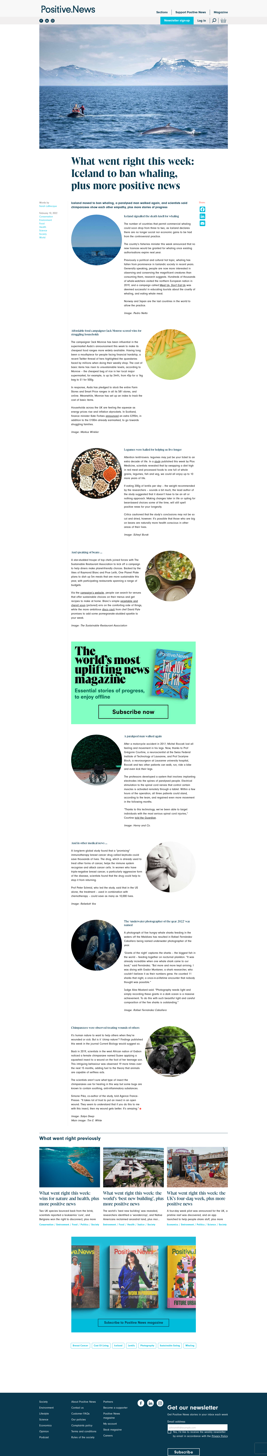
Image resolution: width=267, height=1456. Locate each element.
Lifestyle (44, 1413)
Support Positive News (191, 12)
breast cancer (80, 1347)
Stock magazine (112, 1429)
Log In (201, 20)
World (42, 237)
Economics (172, 1224)
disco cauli (108, 609)
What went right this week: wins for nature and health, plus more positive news (69, 1198)
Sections (162, 12)
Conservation (46, 216)
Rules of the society (82, 1437)
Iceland (118, 1347)
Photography (147, 1347)
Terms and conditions (83, 1431)
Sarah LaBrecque (48, 206)
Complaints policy (81, 1425)
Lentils (131, 1347)
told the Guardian (145, 817)
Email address (176, 1421)
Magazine (221, 12)
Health (42, 227)
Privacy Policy (220, 1440)
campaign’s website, (92, 592)
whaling (189, 1347)
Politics (84, 1224)
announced (112, 416)
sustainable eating (170, 1347)
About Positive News (83, 1401)
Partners (108, 1401)
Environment (45, 220)
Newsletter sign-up (177, 20)
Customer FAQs (80, 1413)
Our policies (78, 1419)
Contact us (77, 1407)
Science (43, 230)
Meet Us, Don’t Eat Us (173, 285)
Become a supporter (115, 1407)
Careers (108, 1435)
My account (110, 1423)
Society (43, 234)
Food (42, 223)
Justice (141, 1224)
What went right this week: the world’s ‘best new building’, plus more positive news (133, 1198)
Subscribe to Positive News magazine (133, 1323)
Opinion (44, 1431)
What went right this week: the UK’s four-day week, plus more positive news (196, 1198)
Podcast (44, 1437)
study (157, 461)
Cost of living (101, 1347)
